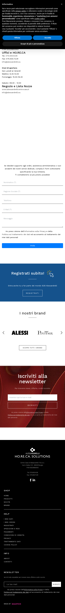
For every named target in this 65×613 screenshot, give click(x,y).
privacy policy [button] (21, 11)
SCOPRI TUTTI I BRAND (32, 348)
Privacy (7, 538)
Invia (32, 245)
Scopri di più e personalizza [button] (32, 44)
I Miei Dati (8, 519)
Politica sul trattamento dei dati (16, 234)
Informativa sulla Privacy (35, 231)
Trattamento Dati (12, 541)
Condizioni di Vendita (14, 535)
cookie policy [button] (39, 19)
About (7, 558)
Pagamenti (9, 532)
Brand (7, 505)
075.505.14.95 (11, 56)
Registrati (32, 293)
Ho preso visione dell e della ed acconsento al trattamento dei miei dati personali (32, 414)
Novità (7, 502)
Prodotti (8, 499)
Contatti (8, 562)
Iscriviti (32, 405)
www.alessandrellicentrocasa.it (15, 89)
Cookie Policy (10, 545)
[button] (62, 4)
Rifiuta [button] (17, 38)
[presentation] (3, 332)
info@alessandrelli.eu (11, 62)
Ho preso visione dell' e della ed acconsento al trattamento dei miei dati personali (31, 234)
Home (6, 496)
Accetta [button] (47, 38)
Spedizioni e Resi (12, 529)
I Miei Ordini (9, 522)
